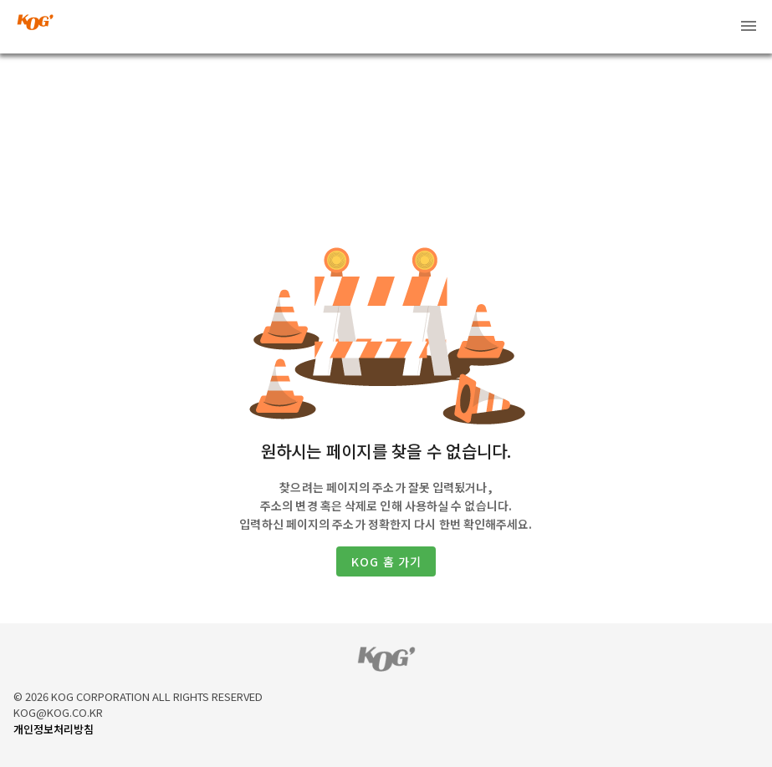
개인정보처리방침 (53, 729)
